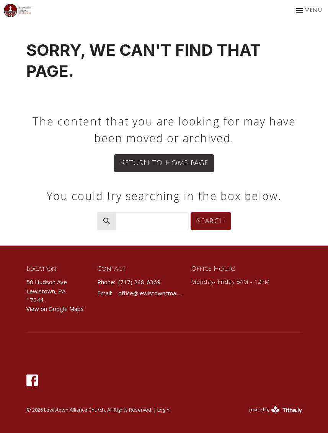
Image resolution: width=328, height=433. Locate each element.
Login (163, 409)
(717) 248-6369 (139, 282)
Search (211, 221)
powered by (275, 409)
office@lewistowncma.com (151, 293)
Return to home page (164, 163)
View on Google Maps (55, 309)
